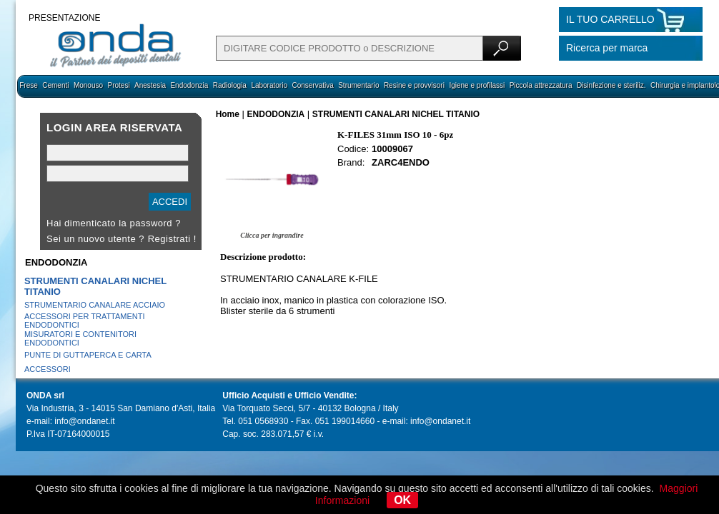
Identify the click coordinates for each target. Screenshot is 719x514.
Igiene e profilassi (477, 85)
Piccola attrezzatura (541, 85)
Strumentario (358, 85)
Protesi (118, 85)
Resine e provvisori (414, 85)
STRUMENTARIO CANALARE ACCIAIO (94, 305)
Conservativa (312, 85)
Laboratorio (269, 85)
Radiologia (230, 85)
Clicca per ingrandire (271, 235)
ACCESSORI (47, 369)
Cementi (55, 85)
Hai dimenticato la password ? (113, 223)
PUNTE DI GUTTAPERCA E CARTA (88, 355)
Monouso (88, 85)
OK (402, 500)
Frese (28, 85)
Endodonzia (189, 85)
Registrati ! (172, 238)
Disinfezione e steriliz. (611, 85)
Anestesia (150, 85)
